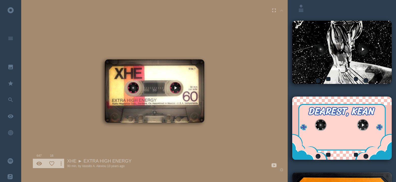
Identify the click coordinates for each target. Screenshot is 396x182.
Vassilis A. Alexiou (94, 166)
